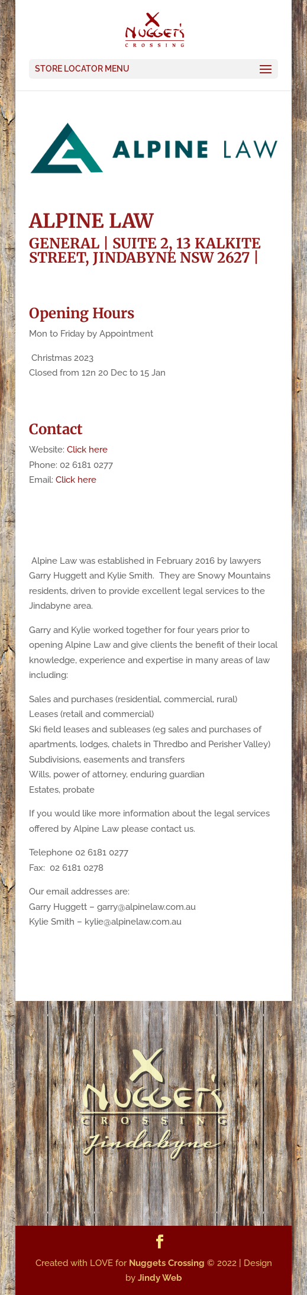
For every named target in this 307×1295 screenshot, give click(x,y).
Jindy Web (160, 1278)
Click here (87, 449)
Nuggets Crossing (167, 1263)
